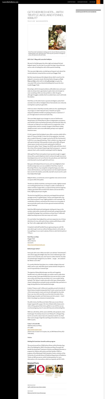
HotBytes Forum (71, 1)
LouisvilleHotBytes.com (10, 2)
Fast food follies (31, 374)
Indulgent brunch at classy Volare (49, 375)
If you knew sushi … (41, 374)
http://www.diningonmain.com (36, 244)
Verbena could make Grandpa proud (58, 376)
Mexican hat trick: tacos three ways (47, 392)
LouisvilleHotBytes (42, 21)
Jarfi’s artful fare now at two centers (47, 386)
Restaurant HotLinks (82, 1)
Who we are (92, 1)
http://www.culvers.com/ (35, 329)
